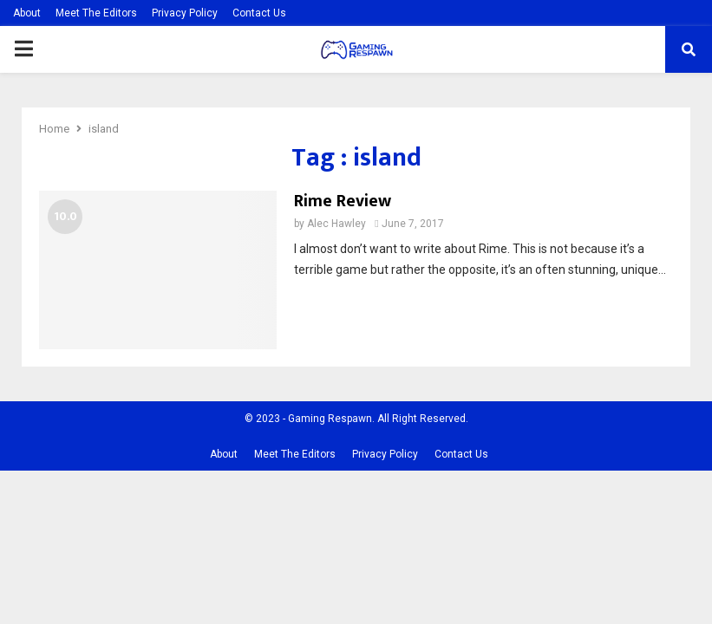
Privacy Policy (185, 13)
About (27, 13)
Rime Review (342, 201)
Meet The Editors (96, 13)
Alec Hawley (336, 224)
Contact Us (259, 13)
